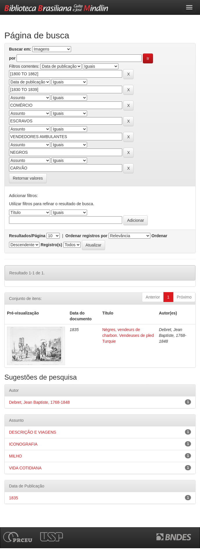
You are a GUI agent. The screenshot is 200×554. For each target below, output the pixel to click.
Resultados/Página (27, 235)
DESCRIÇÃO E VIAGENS (32, 432)
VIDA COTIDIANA (25, 468)
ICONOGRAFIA (23, 444)
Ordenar (159, 235)
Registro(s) (51, 244)
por (12, 58)
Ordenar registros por (86, 235)
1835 (13, 498)
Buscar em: (20, 49)
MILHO (15, 456)
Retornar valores (28, 178)
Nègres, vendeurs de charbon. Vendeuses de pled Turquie (128, 335)
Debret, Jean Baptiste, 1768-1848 (39, 402)
